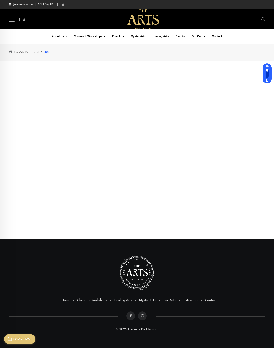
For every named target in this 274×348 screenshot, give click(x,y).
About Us (58, 36)
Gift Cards (198, 36)
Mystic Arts (138, 36)
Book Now (22, 339)
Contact (217, 36)
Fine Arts (118, 36)
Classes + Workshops (88, 36)
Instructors (190, 300)
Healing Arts (161, 36)
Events (180, 36)
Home (65, 300)
